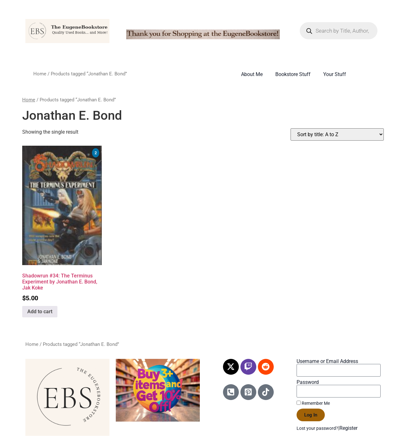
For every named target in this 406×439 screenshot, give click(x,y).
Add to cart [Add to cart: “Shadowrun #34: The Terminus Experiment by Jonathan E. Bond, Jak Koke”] (39, 312)
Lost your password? (317, 428)
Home (39, 74)
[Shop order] (337, 134)
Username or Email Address (327, 361)
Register (348, 428)
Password (308, 382)
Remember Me (313, 403)
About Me (252, 74)
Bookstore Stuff (293, 74)
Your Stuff (334, 74)
